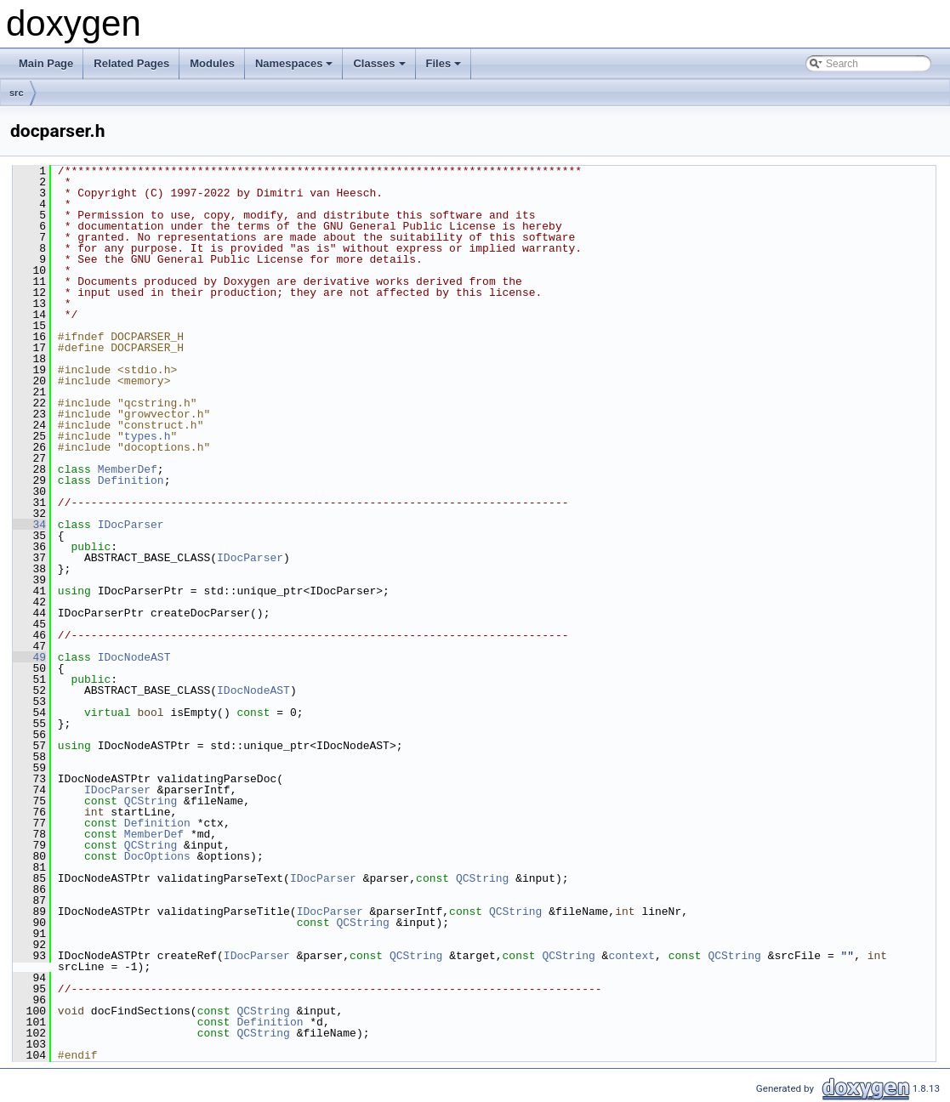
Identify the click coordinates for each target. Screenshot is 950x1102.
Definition (131, 480)
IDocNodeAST (134, 657)
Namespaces (295, 68)
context (631, 955)
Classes (380, 68)
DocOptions (157, 856)
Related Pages (131, 63)
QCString (150, 801)
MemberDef (127, 469)
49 (29, 657)
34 (29, 524)
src (16, 93)
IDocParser (131, 524)
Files (445, 68)
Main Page (46, 63)
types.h (147, 436)
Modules (212, 63)
